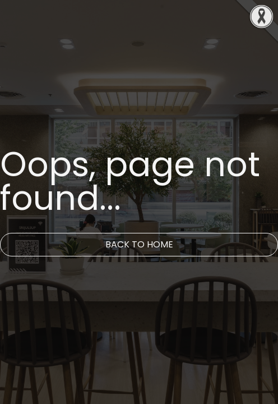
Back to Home (139, 244)
